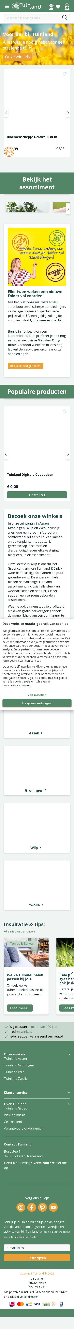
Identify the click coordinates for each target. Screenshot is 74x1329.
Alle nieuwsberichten (19, 956)
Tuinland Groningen (19, 1090)
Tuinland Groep (15, 1133)
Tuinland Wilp (14, 1097)
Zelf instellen (37, 695)
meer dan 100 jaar (44, 1051)
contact (48, 1188)
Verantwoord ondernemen (23, 1153)
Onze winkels (17, 56)
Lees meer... (20, 1032)
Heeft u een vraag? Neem (23, 1188)
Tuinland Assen (15, 1083)
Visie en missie (14, 1140)
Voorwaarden (37, 1311)
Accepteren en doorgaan (37, 703)
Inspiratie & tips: (24, 949)
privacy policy (30, 1261)
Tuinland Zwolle (16, 1103)
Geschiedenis (13, 1146)
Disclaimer (37, 1303)
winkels (26, 1056)
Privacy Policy (37, 1307)
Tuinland (38, 1298)
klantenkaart (17, 361)
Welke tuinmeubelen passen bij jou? (25, 1001)
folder (53, 327)
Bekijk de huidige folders (25, 391)
